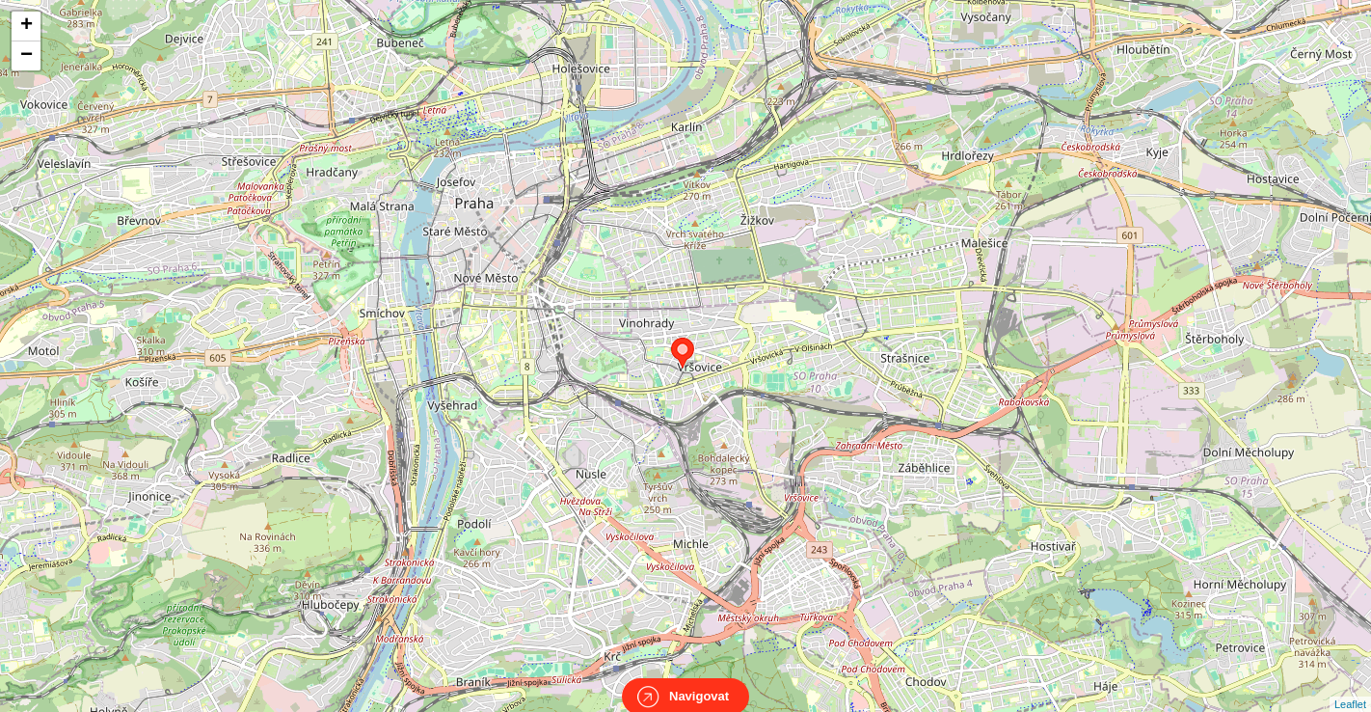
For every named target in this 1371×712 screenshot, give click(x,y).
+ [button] (26, 26)
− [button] (26, 55)
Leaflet (1350, 687)
